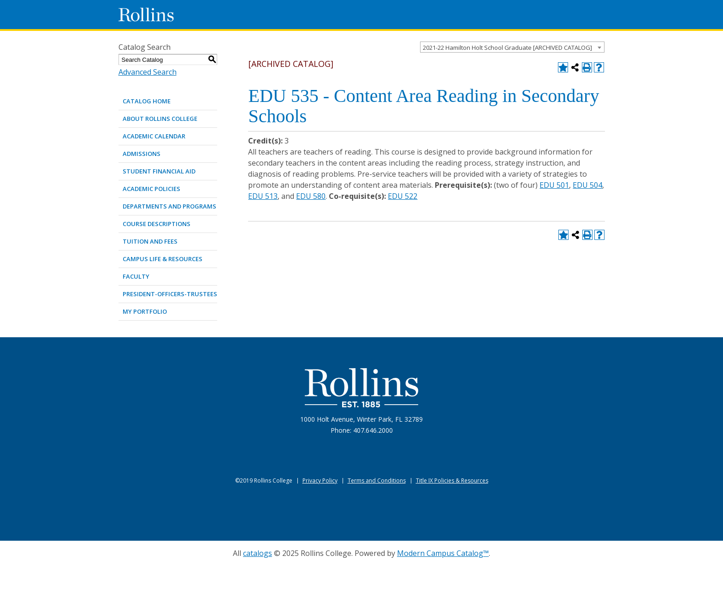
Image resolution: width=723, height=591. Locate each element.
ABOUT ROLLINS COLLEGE (160, 118)
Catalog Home (147, 101)
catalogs (257, 553)
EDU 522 (402, 196)
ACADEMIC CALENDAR (154, 136)
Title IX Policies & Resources (452, 480)
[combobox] (512, 47)
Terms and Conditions (377, 480)
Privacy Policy (320, 480)
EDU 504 (587, 185)
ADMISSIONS (141, 153)
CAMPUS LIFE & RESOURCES (162, 259)
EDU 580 (311, 196)
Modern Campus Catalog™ (443, 553)
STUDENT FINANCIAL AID (159, 171)
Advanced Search (148, 72)
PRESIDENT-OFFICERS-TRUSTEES (170, 294)
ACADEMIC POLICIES (151, 189)
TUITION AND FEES (150, 241)
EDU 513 (263, 196)
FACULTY (136, 276)
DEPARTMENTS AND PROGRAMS (169, 206)
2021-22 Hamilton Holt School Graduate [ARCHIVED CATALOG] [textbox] (507, 47)
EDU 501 (554, 185)
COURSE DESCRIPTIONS (156, 224)
